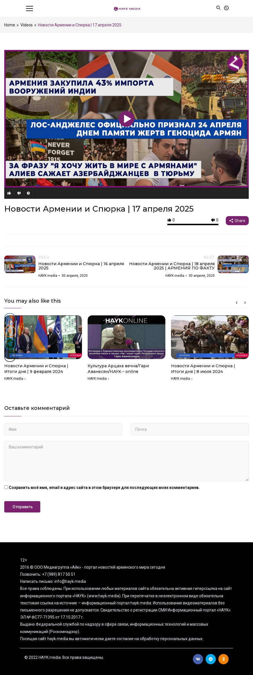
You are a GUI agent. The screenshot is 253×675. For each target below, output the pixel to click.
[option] (43, 350)
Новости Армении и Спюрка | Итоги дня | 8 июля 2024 (203, 368)
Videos (26, 25)
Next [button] (245, 302)
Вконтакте (198, 659)
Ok (223, 659)
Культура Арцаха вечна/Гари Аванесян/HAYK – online (118, 368)
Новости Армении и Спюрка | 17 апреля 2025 (99, 209)
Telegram (211, 659)
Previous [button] (236, 302)
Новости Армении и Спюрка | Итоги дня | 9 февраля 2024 (36, 368)
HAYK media (13, 379)
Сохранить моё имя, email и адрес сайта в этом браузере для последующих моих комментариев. (104, 487)
